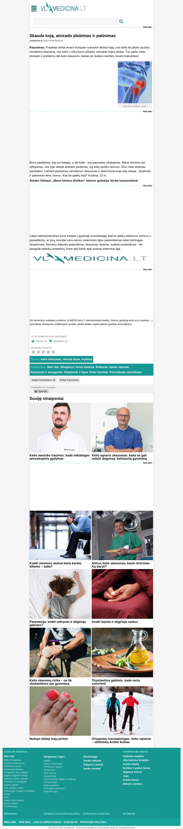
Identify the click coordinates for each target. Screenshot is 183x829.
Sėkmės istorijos (132, 783)
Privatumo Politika (93, 822)
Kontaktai (71, 822)
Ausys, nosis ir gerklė (14, 800)
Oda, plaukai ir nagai (13, 788)
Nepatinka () (60, 341)
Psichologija (90, 756)
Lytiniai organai (11, 785)
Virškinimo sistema (12, 766)
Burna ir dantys (11, 803)
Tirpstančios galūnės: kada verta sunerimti (116, 682)
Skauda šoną (50, 776)
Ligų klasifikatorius (47, 822)
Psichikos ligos (11, 806)
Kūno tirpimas (98, 372)
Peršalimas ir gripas (53, 767)
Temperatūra (49, 770)
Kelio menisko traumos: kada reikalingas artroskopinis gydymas (60, 457)
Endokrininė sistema (13, 769)
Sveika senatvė (92, 768)
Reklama (147, 27)
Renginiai (10, 813)
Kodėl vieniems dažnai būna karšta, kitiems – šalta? (56, 565)
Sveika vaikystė (92, 760)
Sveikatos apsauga (96, 813)
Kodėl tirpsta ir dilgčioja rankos (115, 622)
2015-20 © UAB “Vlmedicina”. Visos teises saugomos (72, 827)
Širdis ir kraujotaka (12, 760)
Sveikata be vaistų (135, 751)
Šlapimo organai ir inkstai (15, 775)
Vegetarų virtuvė (132, 772)
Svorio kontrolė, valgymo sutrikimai (60, 779)
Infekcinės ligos (51, 791)
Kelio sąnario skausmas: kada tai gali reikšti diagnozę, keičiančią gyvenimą (119, 457)
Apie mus (25, 822)
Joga (126, 776)
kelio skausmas (51, 359)
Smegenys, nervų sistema (77, 367)
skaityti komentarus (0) (43, 380)
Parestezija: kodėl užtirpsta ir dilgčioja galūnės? (58, 623)
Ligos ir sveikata (15, 751)
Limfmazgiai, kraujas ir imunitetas (19, 791)
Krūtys (7, 794)
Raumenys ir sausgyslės (46, 372)
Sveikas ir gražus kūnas (136, 768)
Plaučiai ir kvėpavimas (14, 763)
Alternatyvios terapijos (136, 760)
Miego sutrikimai (51, 785)
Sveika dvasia (131, 779)
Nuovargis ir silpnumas (54, 788)
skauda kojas (71, 359)
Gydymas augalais (133, 756)
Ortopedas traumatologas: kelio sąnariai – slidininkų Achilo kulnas (121, 740)
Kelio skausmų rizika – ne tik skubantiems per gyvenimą (51, 682)
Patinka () (41, 341)
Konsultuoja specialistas (126, 372)
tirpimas (87, 359)
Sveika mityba (131, 764)
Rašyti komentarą (69, 380)
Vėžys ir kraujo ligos (53, 764)
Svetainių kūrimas (127, 827)
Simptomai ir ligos (76, 372)
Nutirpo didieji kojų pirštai (49, 739)
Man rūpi (53, 367)
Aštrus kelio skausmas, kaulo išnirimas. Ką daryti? (121, 565)
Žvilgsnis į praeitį (93, 764)
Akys (6, 797)
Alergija (47, 760)
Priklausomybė (50, 782)
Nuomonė (129, 813)
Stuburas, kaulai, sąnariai (112, 367)
